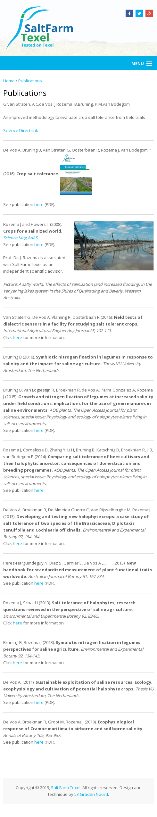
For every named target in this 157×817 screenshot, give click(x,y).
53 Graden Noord (91, 794)
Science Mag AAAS (20, 238)
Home (9, 81)
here (39, 204)
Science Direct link (20, 130)
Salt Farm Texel (65, 787)
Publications (30, 81)
